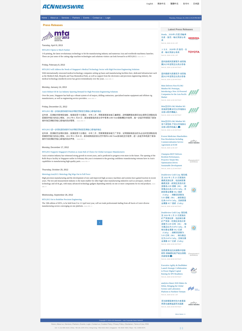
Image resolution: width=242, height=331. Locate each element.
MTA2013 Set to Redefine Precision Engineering (62, 199)
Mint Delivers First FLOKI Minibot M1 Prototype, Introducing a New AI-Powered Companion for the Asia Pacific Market (174, 91)
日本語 (196, 4)
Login (108, 18)
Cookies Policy (106, 324)
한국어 (186, 4)
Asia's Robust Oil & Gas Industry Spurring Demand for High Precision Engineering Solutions (80, 92)
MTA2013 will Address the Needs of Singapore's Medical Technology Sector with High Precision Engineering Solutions (90, 69)
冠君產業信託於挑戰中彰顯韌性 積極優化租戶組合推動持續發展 (173, 253)
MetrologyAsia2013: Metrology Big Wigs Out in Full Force (66, 174)
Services (65, 18)
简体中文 (161, 4)
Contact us (97, 18)
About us (54, 18)
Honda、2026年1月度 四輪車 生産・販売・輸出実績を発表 (173, 37)
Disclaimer (129, 324)
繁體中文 (174, 4)
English (150, 4)
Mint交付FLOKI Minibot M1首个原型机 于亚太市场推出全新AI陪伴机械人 (173, 124)
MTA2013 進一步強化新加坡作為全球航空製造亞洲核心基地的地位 (71, 111)
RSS (147, 324)
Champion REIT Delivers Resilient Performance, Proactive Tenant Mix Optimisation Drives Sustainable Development (171, 160)
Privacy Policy (118, 324)
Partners (76, 18)
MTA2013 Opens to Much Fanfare (56, 50)
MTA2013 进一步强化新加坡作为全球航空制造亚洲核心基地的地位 (71, 129)
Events (86, 18)
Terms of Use (139, 324)
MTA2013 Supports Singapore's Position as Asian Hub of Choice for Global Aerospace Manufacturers (83, 152)
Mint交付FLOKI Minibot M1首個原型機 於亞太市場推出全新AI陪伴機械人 (173, 109)
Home (44, 18)
